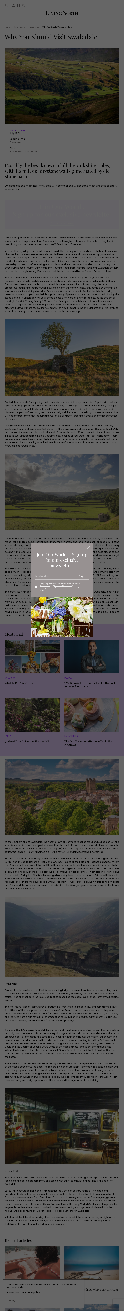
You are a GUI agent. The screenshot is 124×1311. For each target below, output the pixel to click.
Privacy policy (45, 586)
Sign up (83, 576)
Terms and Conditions (63, 586)
